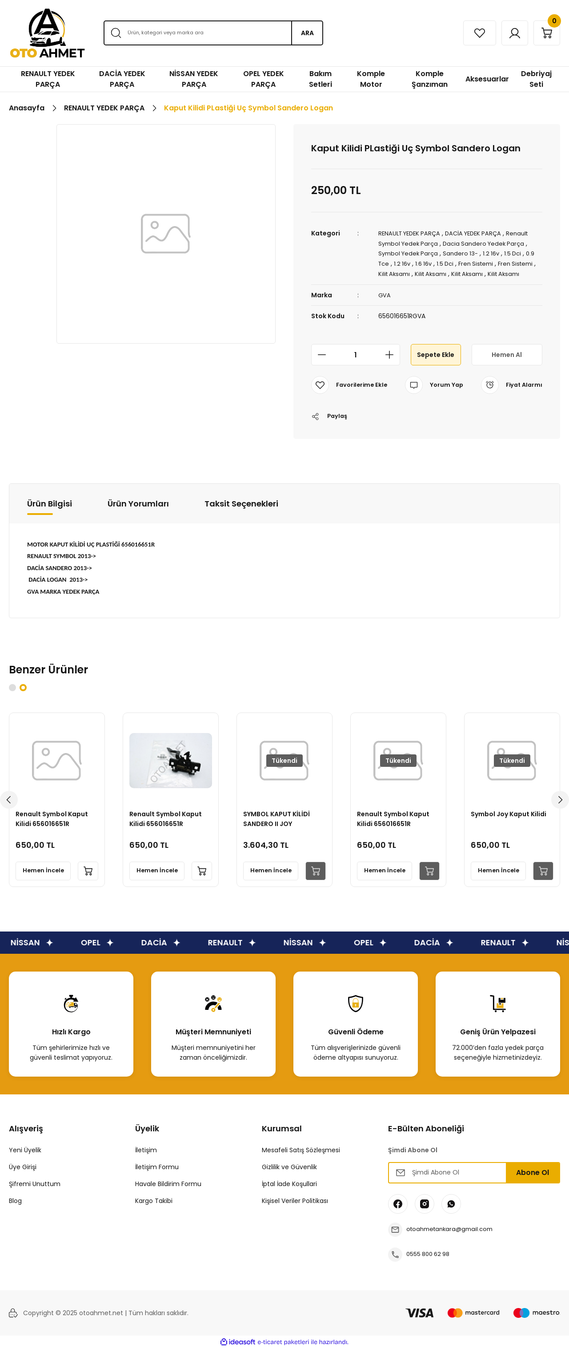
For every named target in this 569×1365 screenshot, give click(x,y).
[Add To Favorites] (351, 393)
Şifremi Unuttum (34, 1200)
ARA (307, 32)
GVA (384, 303)
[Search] (213, 32)
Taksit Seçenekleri (241, 519)
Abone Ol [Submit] (532, 1189)
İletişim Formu (157, 1183)
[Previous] (9, 816)
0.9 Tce (389, 262)
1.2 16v (497, 252)
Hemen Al (507, 362)
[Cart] (543, 32)
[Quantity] (355, 362)
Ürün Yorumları (138, 519)
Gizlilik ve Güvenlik (289, 1183)
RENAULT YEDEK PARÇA (411, 233)
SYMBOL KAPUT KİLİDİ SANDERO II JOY (279, 832)
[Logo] (47, 33)
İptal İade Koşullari (289, 1200)
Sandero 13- (465, 252)
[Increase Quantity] (392, 362)
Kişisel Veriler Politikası (295, 1217)
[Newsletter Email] (474, 1189)
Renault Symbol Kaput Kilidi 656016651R (54, 832)
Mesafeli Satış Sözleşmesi (301, 1166)
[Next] (560, 816)
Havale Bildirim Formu (168, 1200)
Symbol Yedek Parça (410, 252)
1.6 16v (438, 262)
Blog (15, 1217)
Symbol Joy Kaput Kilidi (511, 827)
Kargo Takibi (153, 1217)
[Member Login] (505, 32)
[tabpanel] (57, 816)
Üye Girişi (22, 1183)
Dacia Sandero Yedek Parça (490, 243)
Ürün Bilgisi (49, 519)
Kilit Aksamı (423, 272)
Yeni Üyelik (25, 1166)
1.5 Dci (520, 252)
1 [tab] (12, 704)
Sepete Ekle (436, 362)
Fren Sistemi (494, 262)
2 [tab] (23, 704)
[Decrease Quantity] (319, 362)
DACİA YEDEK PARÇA (480, 233)
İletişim (146, 1166)
